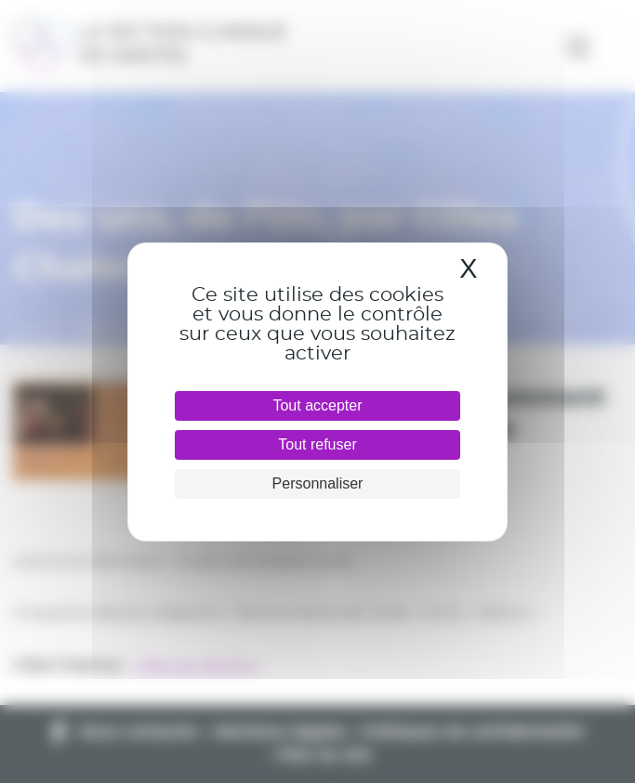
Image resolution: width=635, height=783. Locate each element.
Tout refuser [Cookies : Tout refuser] (317, 444)
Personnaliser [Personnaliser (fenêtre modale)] (318, 483)
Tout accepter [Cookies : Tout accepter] (317, 405)
